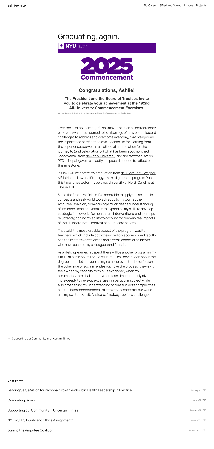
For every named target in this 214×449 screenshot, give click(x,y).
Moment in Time (94, 113)
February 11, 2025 (198, 410)
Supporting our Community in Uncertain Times (41, 338)
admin (71, 113)
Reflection (126, 113)
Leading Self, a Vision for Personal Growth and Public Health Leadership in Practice (70, 390)
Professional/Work (111, 113)
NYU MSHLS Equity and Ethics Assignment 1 (41, 420)
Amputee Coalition (72, 204)
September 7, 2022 (197, 430)
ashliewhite (17, 5)
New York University (100, 156)
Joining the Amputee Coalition (31, 430)
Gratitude (80, 113)
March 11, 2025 (199, 400)
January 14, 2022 (198, 390)
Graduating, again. (22, 400)
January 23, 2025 (198, 420)
